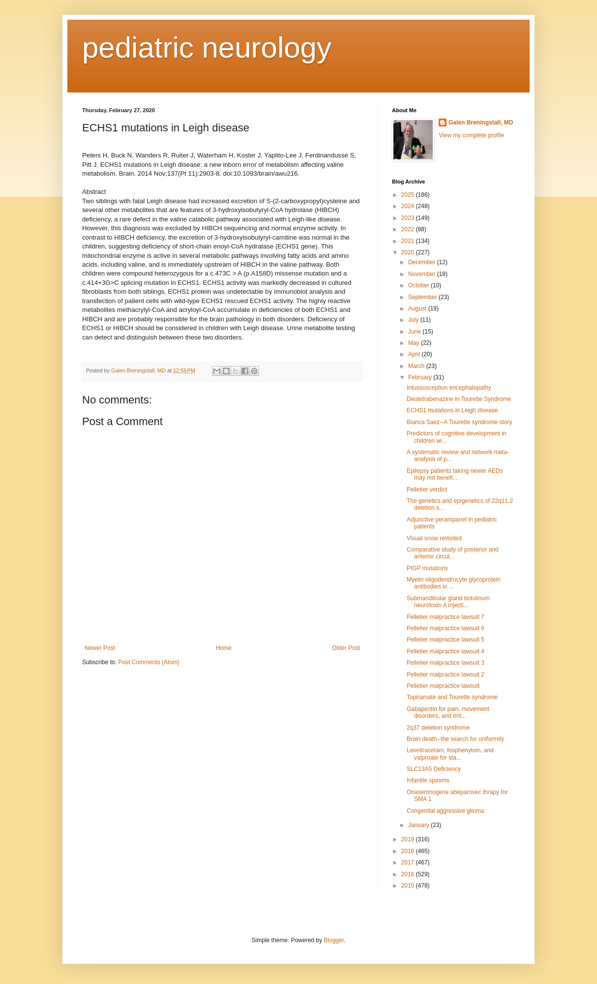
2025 (408, 194)
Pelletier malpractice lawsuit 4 (445, 651)
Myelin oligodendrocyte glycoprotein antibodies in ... (454, 583)
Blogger (334, 940)
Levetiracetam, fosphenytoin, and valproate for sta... (450, 754)
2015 (408, 885)
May (414, 342)
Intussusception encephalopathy (449, 387)
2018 (408, 851)
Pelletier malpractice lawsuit (443, 685)
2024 (408, 206)
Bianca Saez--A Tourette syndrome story (459, 422)
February (420, 377)
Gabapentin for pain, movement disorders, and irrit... (448, 712)
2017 (408, 862)
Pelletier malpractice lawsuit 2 (445, 674)
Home (224, 648)
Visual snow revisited (434, 538)
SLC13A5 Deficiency (434, 769)
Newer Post (100, 648)
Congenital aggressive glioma (445, 810)
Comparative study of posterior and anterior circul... (453, 553)
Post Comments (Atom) (148, 662)
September (423, 297)
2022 (408, 229)
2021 (408, 241)
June (415, 331)
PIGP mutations (427, 568)
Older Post (346, 648)
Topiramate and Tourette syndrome (452, 697)
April (414, 354)
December (422, 262)
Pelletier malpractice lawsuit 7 (445, 617)
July (414, 319)
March (417, 366)
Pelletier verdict (427, 489)
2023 (408, 218)
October (419, 285)
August (418, 308)
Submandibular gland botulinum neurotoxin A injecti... (448, 602)
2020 (408, 252)
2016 (408, 874)
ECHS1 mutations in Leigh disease (452, 410)
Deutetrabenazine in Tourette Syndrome (459, 399)
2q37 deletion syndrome (438, 727)
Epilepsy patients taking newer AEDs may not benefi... (455, 474)
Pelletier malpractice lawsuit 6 (445, 628)
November (422, 274)
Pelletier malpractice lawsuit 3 (445, 662)
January (419, 825)
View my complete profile (471, 135)
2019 (408, 839)
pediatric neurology (206, 47)
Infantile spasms (428, 780)
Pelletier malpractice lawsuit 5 (445, 639)
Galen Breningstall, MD (480, 122)
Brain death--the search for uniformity (455, 739)
